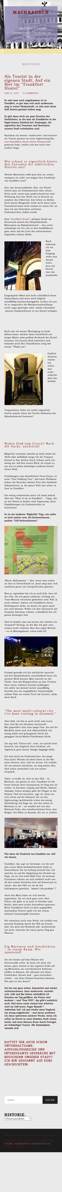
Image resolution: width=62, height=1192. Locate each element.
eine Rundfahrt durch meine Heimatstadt (27, 141)
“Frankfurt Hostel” (20, 219)
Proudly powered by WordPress (27, 1140)
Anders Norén (14, 1146)
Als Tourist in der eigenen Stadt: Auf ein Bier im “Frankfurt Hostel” (27, 82)
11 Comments (31, 93)
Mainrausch (31, 12)
